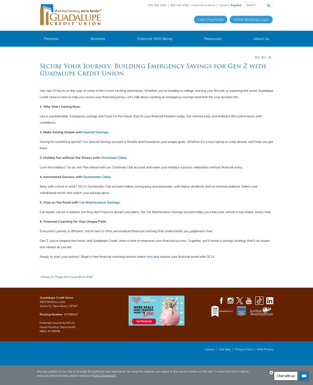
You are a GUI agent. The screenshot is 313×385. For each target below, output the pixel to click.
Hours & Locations (204, 5)
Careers (224, 5)
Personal (51, 38)
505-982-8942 (157, 5)
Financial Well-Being (154, 38)
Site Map (225, 349)
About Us (261, 38)
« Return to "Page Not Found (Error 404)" (66, 277)
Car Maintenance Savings (99, 202)
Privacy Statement (103, 375)
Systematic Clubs (96, 177)
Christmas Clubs (113, 158)
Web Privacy (265, 349)
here (149, 257)
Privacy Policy (244, 349)
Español (236, 5)
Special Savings (95, 132)
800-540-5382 (179, 5)
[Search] (268, 5)
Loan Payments (210, 21)
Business (98, 38)
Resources (212, 38)
